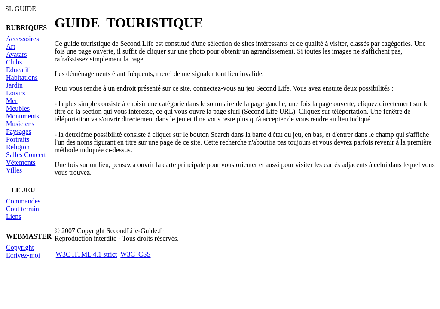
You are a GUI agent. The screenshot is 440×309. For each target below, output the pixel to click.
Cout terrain (22, 208)
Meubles (18, 108)
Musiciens (20, 123)
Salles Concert (26, 154)
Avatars (16, 54)
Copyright (20, 247)
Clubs (14, 62)
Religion (18, 147)
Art (10, 46)
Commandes (23, 201)
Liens (13, 216)
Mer (12, 100)
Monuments (22, 116)
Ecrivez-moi (23, 255)
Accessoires (22, 38)
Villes (14, 170)
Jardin (14, 85)
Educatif (17, 69)
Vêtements (20, 162)
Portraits (17, 139)
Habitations (22, 77)
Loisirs (15, 93)
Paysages (18, 131)
